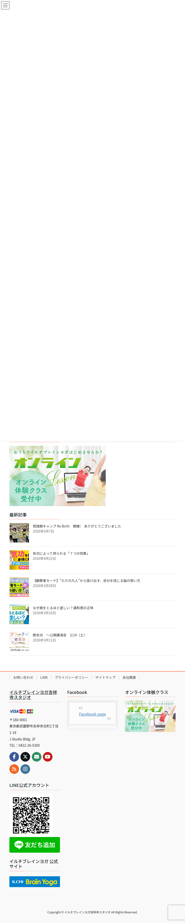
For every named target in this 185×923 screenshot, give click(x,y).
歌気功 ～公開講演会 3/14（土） (60, 635)
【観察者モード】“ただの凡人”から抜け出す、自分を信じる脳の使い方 (86, 580)
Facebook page (92, 714)
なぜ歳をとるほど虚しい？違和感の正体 (63, 607)
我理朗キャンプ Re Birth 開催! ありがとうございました (77, 526)
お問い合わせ (23, 677)
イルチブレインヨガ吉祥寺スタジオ (33, 694)
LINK (44, 677)
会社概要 (129, 677)
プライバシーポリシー (71, 677)
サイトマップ (105, 677)
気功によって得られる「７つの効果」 (61, 553)
